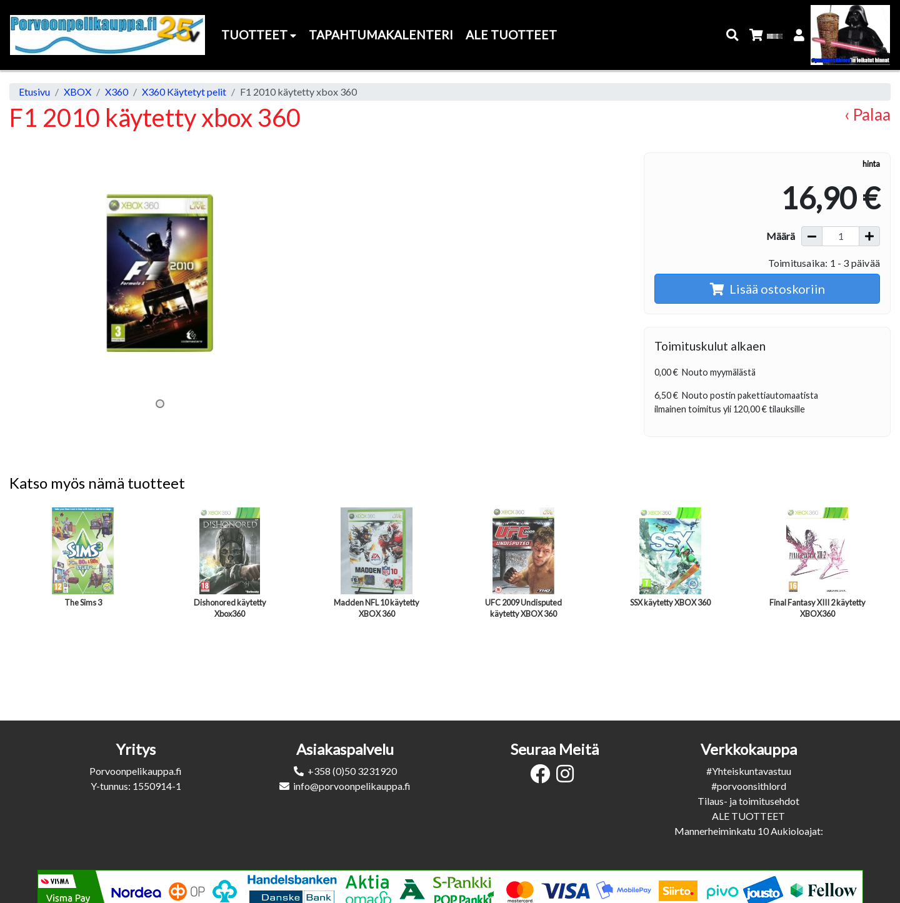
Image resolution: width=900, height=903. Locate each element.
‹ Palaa (867, 114)
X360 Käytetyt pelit (184, 91)
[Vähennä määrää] (812, 236)
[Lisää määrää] (869, 236)
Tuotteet (258, 34)
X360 (116, 91)
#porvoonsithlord (748, 786)
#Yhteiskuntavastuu (748, 771)
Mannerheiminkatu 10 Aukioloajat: (748, 831)
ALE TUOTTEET (748, 816)
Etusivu (34, 91)
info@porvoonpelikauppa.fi (352, 786)
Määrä (780, 236)
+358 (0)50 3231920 (352, 771)
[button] (732, 35)
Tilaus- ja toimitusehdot (748, 801)
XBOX (77, 91)
